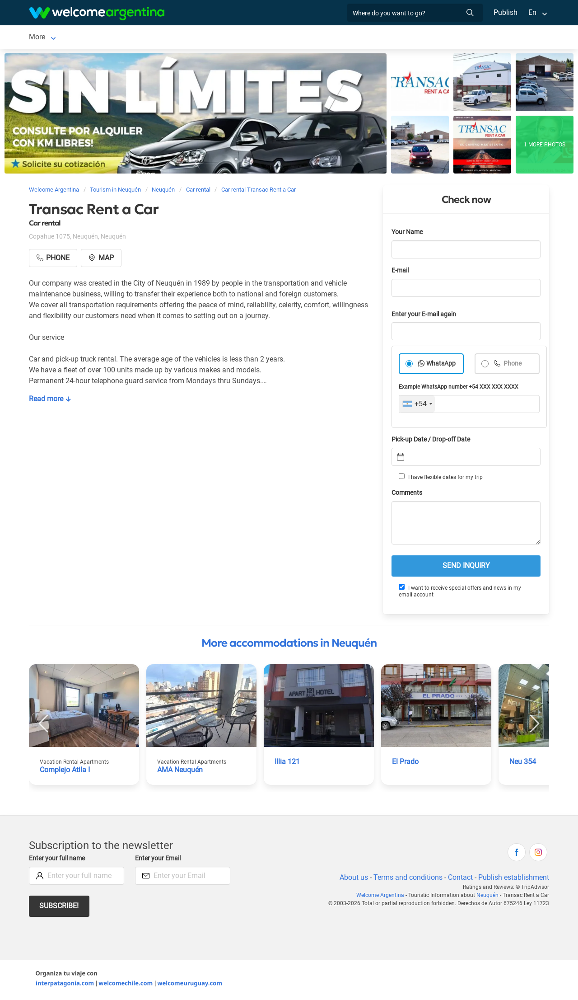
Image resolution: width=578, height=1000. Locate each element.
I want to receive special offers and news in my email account (459, 593)
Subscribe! (59, 907)
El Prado (405, 763)
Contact (459, 879)
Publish (505, 12)
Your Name (408, 234)
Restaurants (275, 37)
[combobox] (417, 405)
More (412, 37)
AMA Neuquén (180, 771)
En (532, 12)
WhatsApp (441, 365)
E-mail (401, 272)
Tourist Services (202, 37)
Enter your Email (159, 860)
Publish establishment (513, 879)
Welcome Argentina (383, 897)
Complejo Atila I (65, 771)
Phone (512, 365)
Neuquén (43, 37)
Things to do (326, 37)
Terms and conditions (406, 879)
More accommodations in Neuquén (289, 645)
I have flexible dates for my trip (440, 478)
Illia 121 (287, 763)
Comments (408, 494)
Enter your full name (58, 860)
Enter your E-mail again (425, 316)
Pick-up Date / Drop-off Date (433, 441)
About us (352, 879)
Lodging (87, 37)
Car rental (144, 37)
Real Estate (375, 37)
